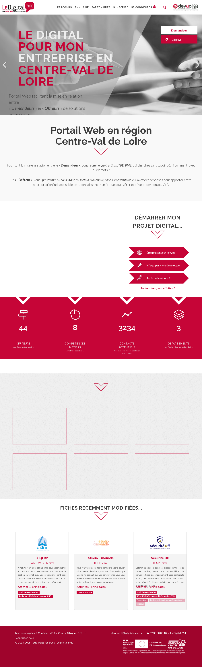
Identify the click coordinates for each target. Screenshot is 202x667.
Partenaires (101, 7)
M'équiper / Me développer (158, 265)
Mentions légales (25, 633)
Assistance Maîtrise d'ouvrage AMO (35, 596)
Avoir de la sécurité (152, 278)
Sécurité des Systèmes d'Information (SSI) (156, 596)
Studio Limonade (101, 558)
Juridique (140, 604)
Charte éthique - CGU (70, 633)
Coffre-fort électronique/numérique (166, 600)
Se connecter (143, 7)
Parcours (64, 7)
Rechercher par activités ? (158, 288)
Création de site (85, 592)
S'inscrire (120, 7)
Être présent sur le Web (155, 252)
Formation (141, 600)
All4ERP (42, 558)
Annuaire (82, 7)
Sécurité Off (160, 558)
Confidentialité (46, 633)
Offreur (173, 39)
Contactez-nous (25, 637)
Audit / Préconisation (28, 592)
